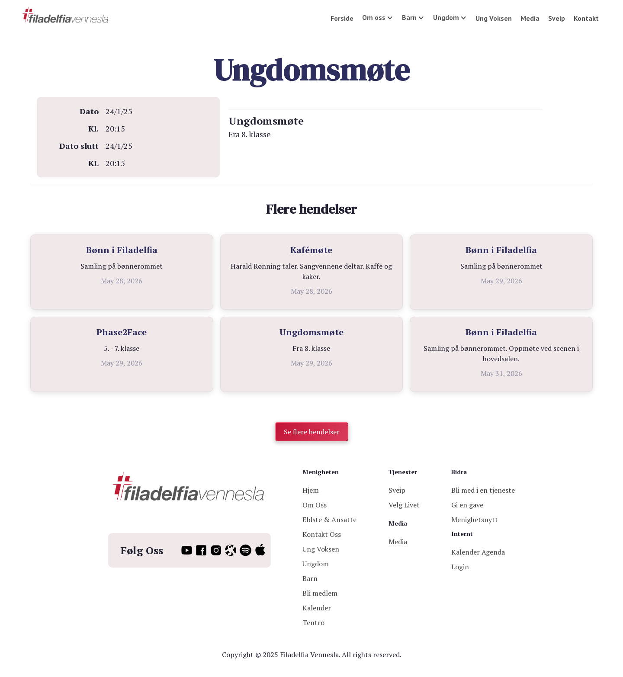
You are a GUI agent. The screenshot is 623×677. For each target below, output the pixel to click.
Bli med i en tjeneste (483, 490)
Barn (310, 578)
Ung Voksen (493, 18)
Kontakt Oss (321, 534)
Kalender (316, 608)
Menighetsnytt (474, 519)
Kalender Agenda (478, 552)
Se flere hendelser (312, 431)
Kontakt (586, 18)
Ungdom (315, 563)
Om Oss (314, 505)
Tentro (313, 622)
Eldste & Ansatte (329, 519)
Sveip (556, 18)
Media (530, 18)
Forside (342, 18)
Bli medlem (319, 593)
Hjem (310, 490)
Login (460, 566)
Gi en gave (467, 505)
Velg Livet (404, 505)
